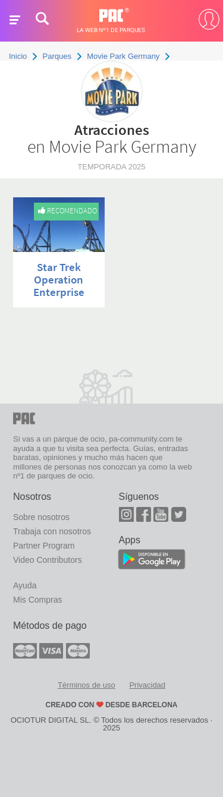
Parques (57, 56)
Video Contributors (47, 560)
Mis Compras (37, 599)
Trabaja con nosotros (52, 531)
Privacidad (147, 685)
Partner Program (43, 545)
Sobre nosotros (41, 517)
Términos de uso (86, 685)
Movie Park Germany (123, 56)
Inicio (18, 56)
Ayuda (24, 585)
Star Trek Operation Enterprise (58, 279)
